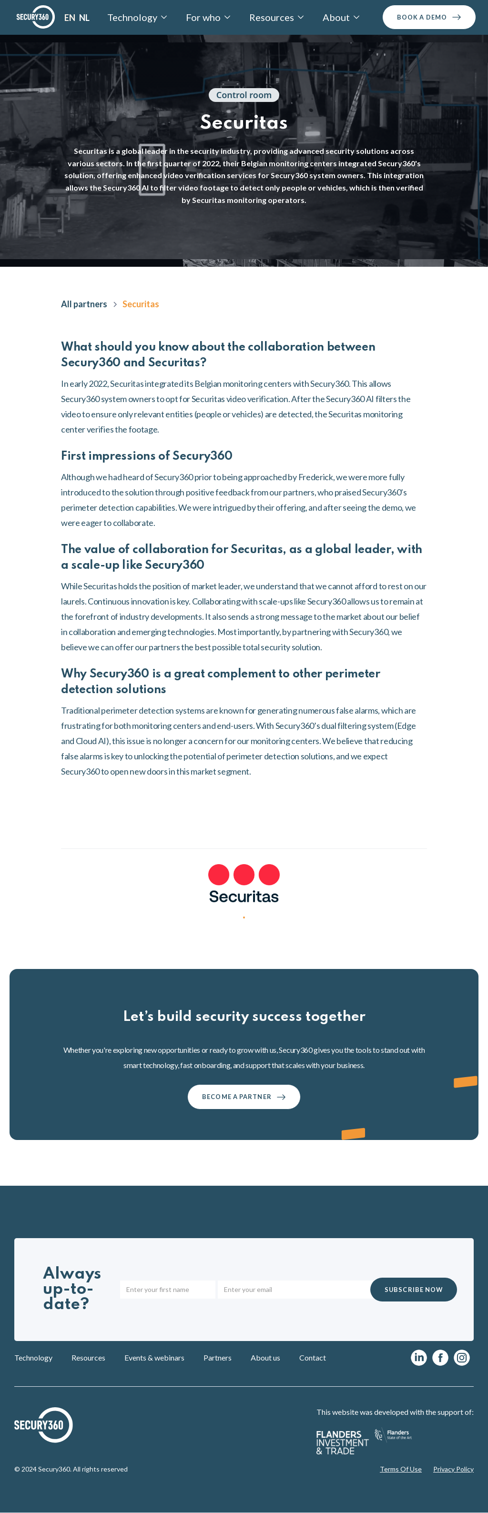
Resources (88, 1357)
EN (69, 17)
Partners (217, 1357)
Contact (312, 1357)
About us (265, 1357)
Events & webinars (154, 1357)
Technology (33, 1357)
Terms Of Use (401, 1469)
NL (84, 17)
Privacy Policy (453, 1469)
